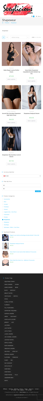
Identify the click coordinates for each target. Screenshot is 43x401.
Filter (38, 191)
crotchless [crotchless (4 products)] (7, 296)
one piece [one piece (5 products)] (7, 351)
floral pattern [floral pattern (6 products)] (8, 302)
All (40, 37)
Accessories (7, 199)
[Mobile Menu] (38, 16)
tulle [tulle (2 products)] (16, 374)
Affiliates (5, 389)
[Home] (2, 22)
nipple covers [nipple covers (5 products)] (8, 342)
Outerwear (6, 214)
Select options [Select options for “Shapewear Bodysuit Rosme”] (32, 121)
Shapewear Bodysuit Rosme (31, 113)
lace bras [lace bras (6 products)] (7, 325)
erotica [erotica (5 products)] (16, 296)
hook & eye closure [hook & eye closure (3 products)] (10, 319)
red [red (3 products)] (12, 360)
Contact (37, 389)
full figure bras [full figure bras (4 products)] (9, 307)
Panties (8, 111)
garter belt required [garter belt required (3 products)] (10, 310)
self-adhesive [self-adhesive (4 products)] (8, 363)
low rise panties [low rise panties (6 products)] (9, 339)
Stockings (6, 224)
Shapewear (14, 22)
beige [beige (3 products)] (16, 287)
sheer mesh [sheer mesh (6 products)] (7, 372)
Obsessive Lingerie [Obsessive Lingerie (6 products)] (9, 348)
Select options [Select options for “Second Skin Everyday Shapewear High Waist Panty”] (11, 122)
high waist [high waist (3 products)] (13, 316)
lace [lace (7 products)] (12, 322)
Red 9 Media (23, 392)
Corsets (6, 204)
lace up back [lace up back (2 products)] (8, 331)
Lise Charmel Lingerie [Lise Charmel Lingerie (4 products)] (10, 337)
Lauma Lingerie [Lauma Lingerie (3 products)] (8, 334)
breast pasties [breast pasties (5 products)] (8, 293)
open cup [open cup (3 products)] (15, 351)
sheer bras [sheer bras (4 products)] (7, 369)
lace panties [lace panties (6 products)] (7, 328)
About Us (31, 389)
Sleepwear (6, 222)
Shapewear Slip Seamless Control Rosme (11, 155)
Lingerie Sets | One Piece (10, 212)
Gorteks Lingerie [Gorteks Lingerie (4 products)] (9, 313)
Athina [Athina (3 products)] (17, 284)
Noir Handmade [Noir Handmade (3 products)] (8, 345)
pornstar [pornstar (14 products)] (15, 357)
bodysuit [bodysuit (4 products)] (12, 290)
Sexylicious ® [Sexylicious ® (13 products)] (8, 366)
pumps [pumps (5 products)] (6, 360)
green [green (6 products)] (6, 316)
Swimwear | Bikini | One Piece (11, 227)
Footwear (6, 206)
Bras (5, 201)
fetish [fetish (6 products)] (6, 299)
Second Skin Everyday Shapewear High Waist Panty (11, 114)
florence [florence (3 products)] (7, 305)
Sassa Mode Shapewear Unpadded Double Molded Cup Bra (31, 71)
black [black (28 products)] (6, 290)
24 (37, 37)
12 (35, 37)
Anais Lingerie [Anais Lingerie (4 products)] (8, 284)
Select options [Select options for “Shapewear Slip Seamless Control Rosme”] (11, 164)
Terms (25, 389)
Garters (6, 209)
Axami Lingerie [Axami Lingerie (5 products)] (8, 287)
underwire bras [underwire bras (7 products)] (8, 377)
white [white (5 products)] (6, 380)
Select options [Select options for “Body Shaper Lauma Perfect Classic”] (11, 79)
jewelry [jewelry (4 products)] (6, 322)
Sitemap (11, 389)
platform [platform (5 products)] (7, 357)
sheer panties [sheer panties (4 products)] (8, 374)
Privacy (21, 389)
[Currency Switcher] (21, 176)
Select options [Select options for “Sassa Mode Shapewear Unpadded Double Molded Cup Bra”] (32, 81)
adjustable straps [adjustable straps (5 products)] (9, 281)
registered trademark (19, 395)
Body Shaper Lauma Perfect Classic (11, 71)
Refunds (16, 389)
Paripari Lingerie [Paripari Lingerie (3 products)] (9, 354)
